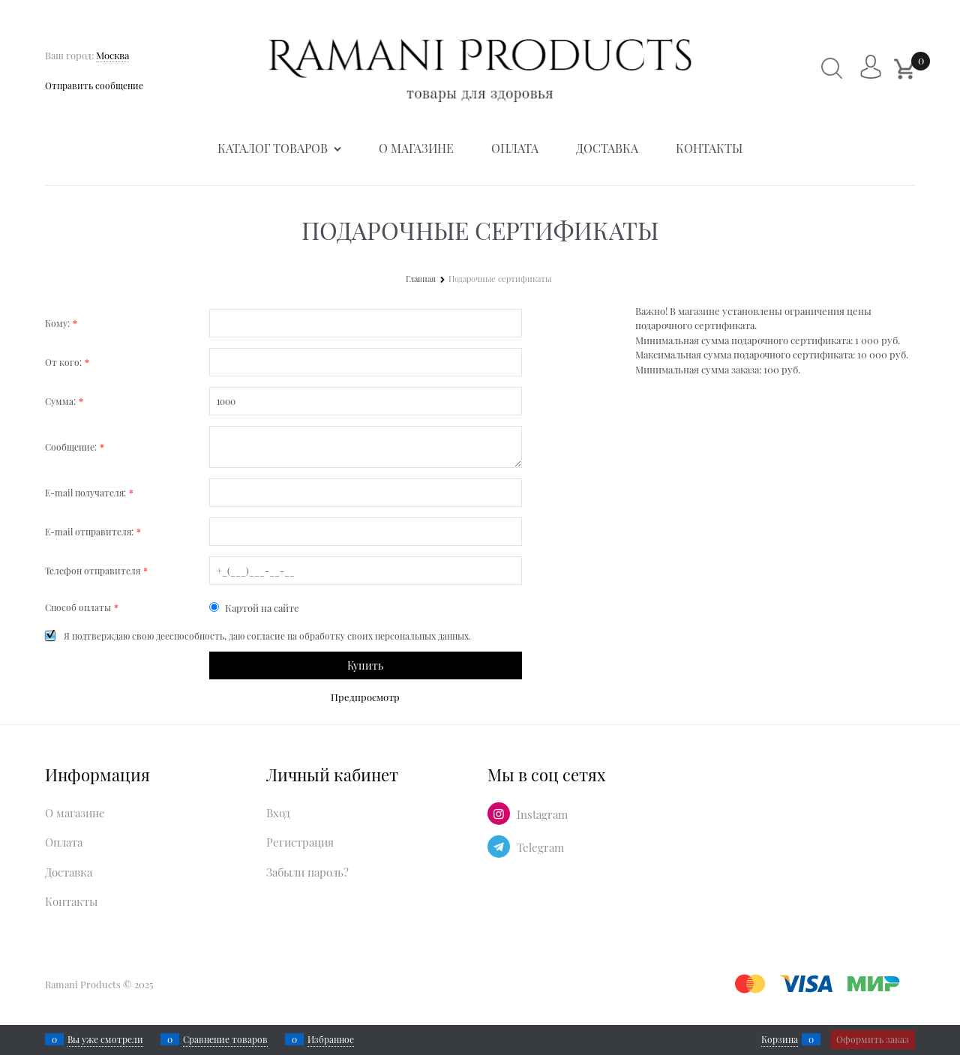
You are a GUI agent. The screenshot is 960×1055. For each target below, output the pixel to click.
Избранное (331, 1039)
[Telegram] (499, 846)
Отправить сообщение (94, 85)
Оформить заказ (872, 1039)
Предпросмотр (365, 697)
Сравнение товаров (225, 1039)
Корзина (779, 1039)
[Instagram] (499, 813)
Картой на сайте (254, 607)
